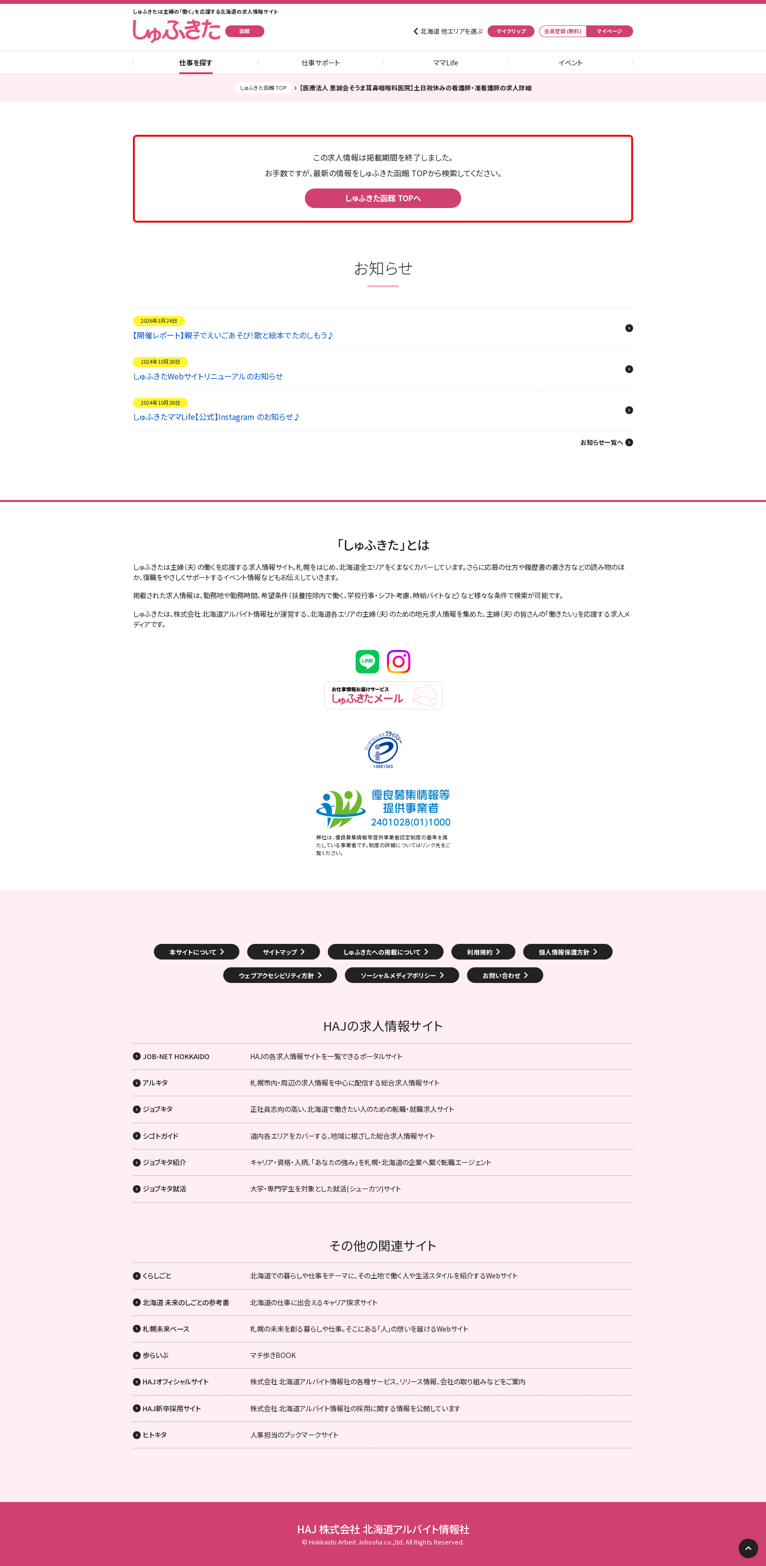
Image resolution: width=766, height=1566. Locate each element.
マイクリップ (511, 31)
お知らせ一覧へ (601, 442)
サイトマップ (280, 952)
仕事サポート (320, 62)
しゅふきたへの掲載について (382, 952)
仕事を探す (196, 62)
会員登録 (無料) (563, 31)
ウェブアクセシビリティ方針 (276, 975)
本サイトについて (193, 952)
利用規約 (479, 952)
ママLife (445, 62)
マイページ (609, 31)
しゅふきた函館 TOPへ (383, 198)
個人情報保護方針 (564, 952)
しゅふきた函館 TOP (263, 87)
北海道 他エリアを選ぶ (452, 31)
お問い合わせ (501, 975)
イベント (571, 62)
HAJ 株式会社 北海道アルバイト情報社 (383, 1529)
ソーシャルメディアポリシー (398, 975)
